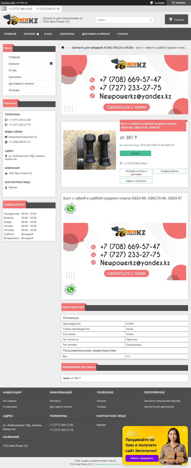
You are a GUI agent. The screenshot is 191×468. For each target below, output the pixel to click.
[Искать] (150, 20)
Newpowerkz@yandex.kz (23, 136)
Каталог (30, 33)
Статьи (123, 33)
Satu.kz (112, 460)
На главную (10, 400)
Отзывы (14, 90)
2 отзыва (159, 2)
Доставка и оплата (96, 33)
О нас (48, 33)
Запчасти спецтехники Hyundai (162, 400)
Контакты (67, 33)
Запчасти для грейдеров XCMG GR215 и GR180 (102, 47)
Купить (135, 153)
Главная (10, 33)
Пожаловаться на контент (107, 464)
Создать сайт (8, 2)
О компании (10, 406)
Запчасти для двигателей (159, 406)
